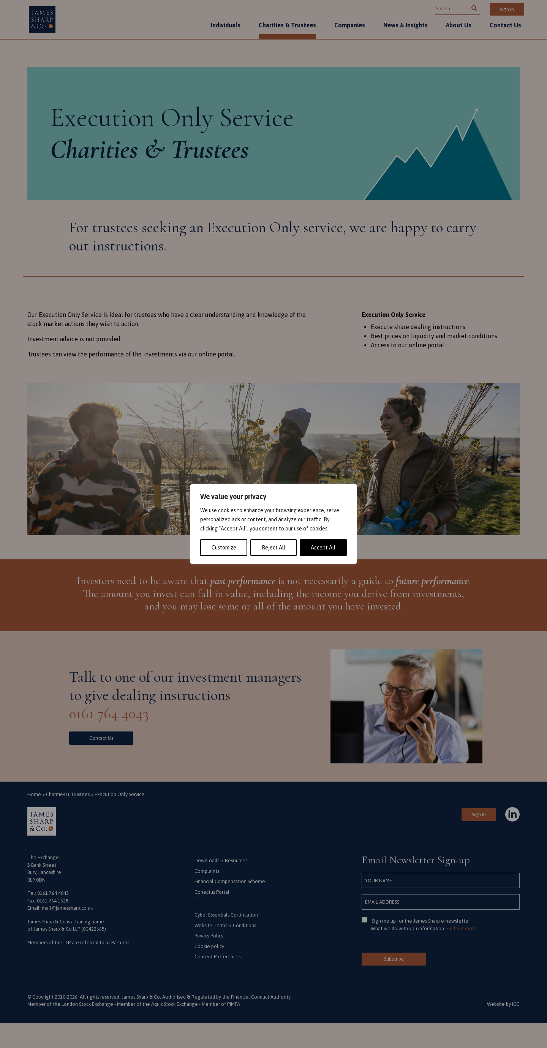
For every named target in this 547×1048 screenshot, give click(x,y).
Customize (224, 548)
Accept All (323, 548)
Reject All (273, 548)
